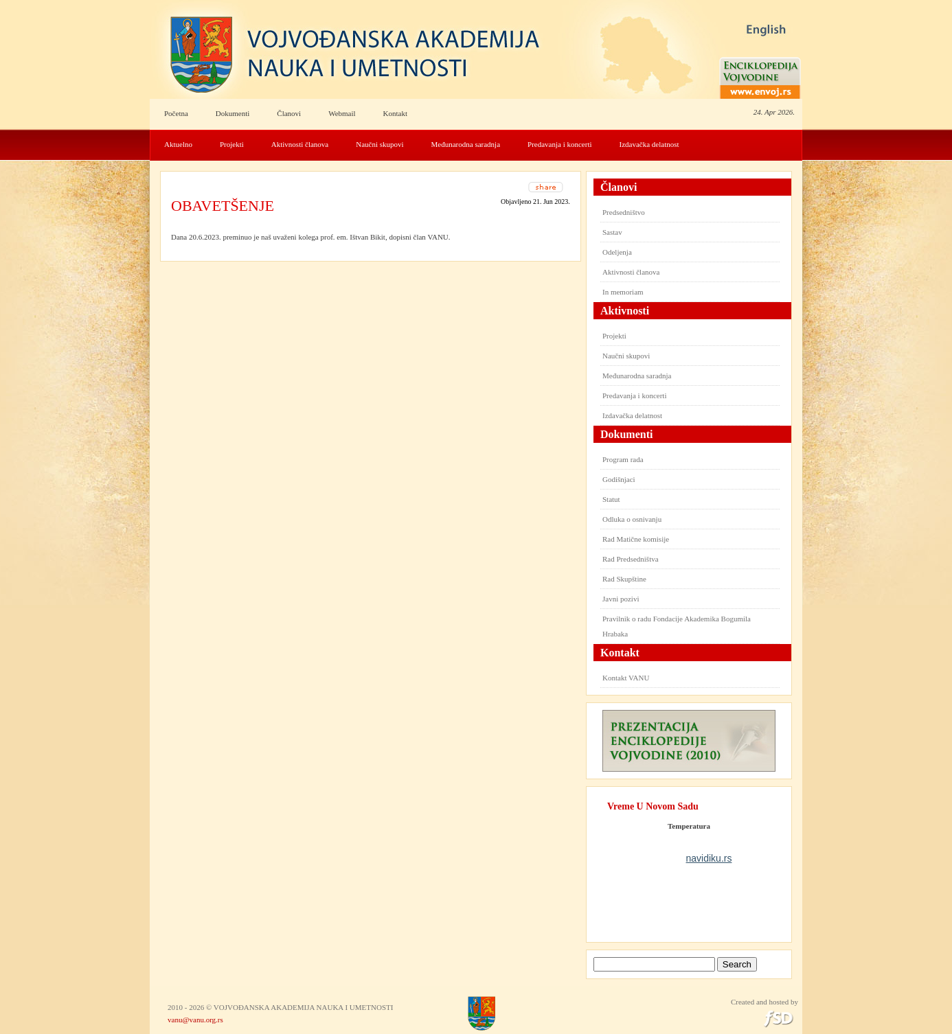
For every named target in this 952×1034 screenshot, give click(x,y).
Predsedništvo (623, 212)
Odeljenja (617, 252)
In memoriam (623, 292)
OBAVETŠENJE (222, 205)
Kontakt (395, 113)
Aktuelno (178, 144)
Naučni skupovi (379, 144)
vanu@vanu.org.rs (195, 1019)
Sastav (612, 232)
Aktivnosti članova (299, 144)
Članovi (289, 113)
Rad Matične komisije (635, 539)
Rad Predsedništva (630, 559)
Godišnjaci (618, 479)
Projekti (232, 144)
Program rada (623, 459)
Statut (611, 499)
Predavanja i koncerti (559, 144)
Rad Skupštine (624, 579)
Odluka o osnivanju (631, 519)
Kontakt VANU (625, 678)
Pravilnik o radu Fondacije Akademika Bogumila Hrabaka (676, 626)
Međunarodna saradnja (466, 144)
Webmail (341, 113)
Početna (176, 113)
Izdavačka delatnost (649, 144)
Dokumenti (233, 113)
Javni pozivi (620, 599)
